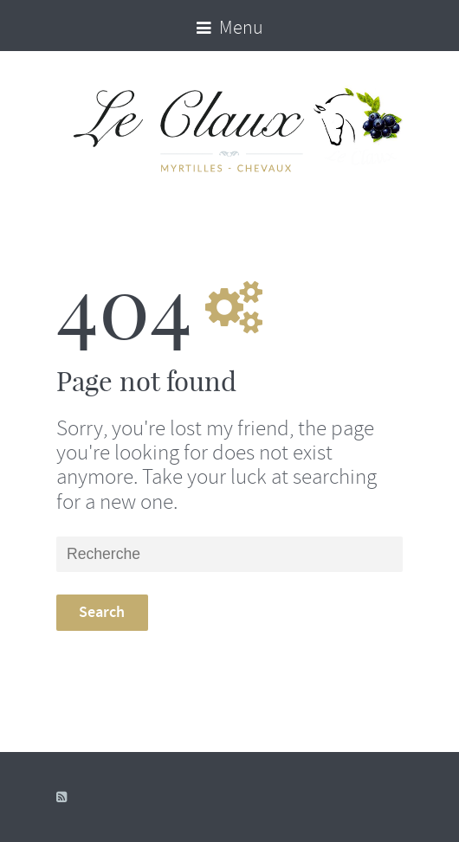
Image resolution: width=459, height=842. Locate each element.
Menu (230, 28)
